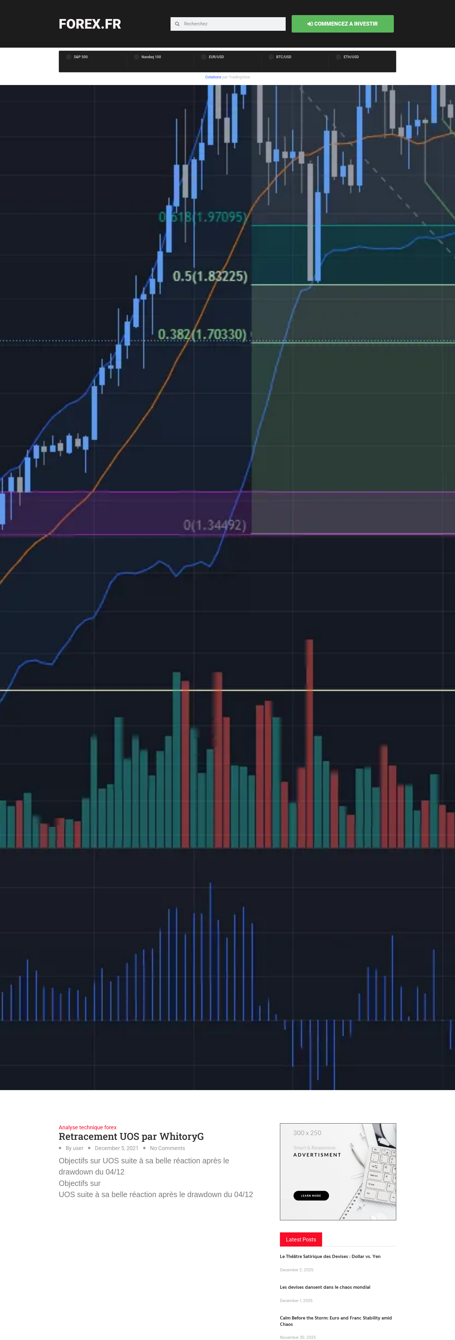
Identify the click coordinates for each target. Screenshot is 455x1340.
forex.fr (90, 24)
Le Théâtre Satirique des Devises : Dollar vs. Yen (330, 1256)
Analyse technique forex (88, 1127)
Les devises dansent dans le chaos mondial (325, 1287)
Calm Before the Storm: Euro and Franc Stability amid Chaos (336, 1321)
